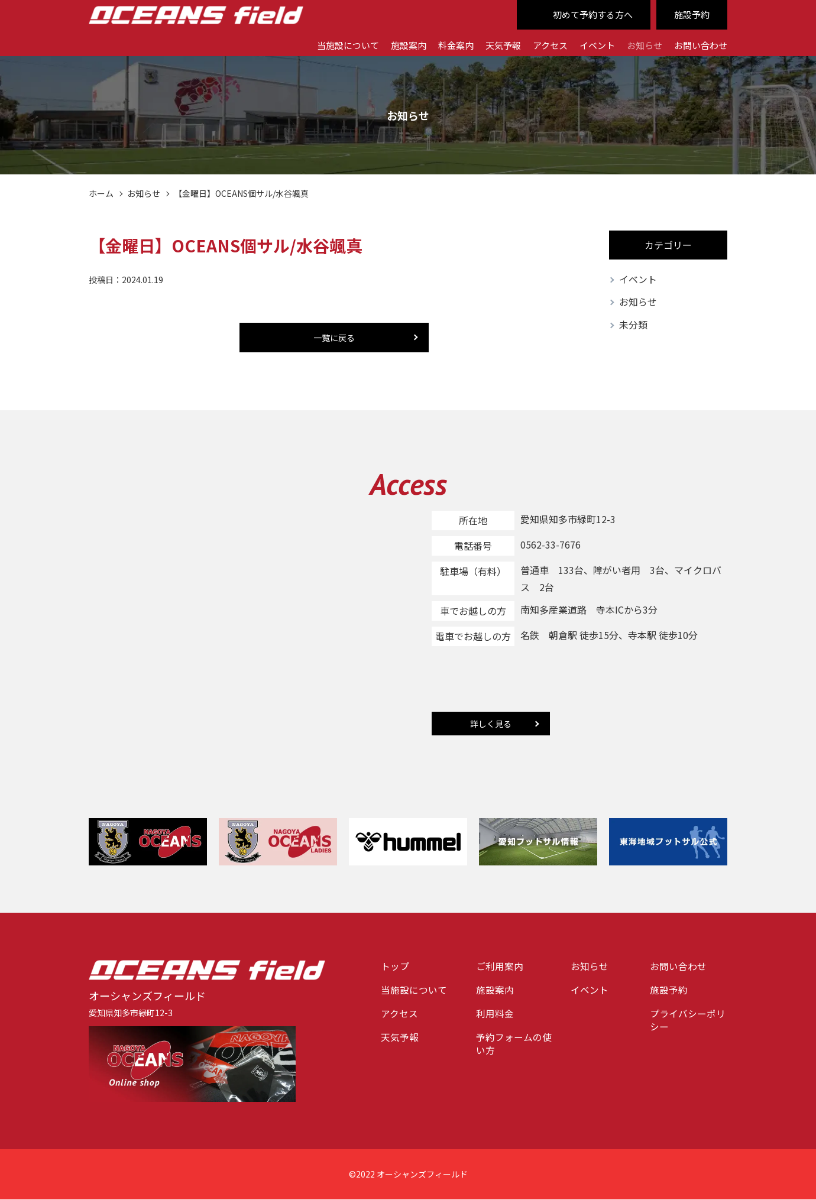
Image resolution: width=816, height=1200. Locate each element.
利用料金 (495, 1014)
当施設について (328, 44)
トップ (395, 967)
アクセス (540, 44)
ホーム (101, 193)
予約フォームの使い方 (514, 1046)
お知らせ (640, 44)
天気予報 (491, 44)
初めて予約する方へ (587, 15)
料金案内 (442, 44)
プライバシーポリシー (688, 1021)
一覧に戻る (334, 337)
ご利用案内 (499, 967)
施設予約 (691, 15)
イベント (590, 44)
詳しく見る (490, 724)
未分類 (633, 326)
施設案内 (392, 44)
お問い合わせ (699, 44)
